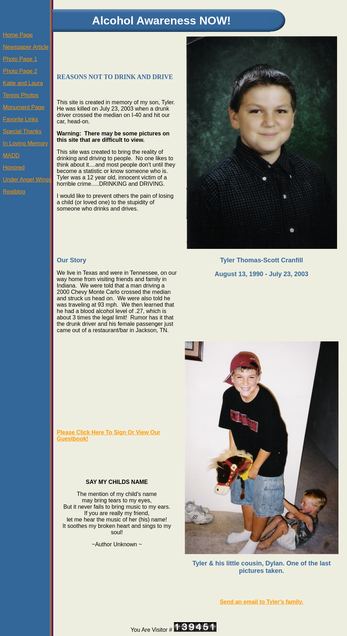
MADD (11, 155)
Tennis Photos (21, 95)
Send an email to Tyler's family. (261, 602)
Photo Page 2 (20, 71)
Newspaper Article (26, 47)
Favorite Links (20, 119)
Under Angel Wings (27, 180)
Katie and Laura (23, 83)
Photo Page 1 (20, 59)
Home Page (18, 35)
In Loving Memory (25, 143)
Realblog (14, 192)
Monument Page (23, 107)
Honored (13, 167)
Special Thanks (22, 131)
